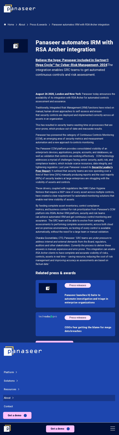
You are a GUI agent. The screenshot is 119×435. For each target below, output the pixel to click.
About (7, 313)
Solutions (9, 296)
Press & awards (38, 24)
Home (9, 25)
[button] (112, 429)
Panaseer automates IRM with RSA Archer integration (80, 24)
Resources (10, 304)
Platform (9, 287)
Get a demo (57, 428)
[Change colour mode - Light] (21, 345)
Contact (8, 321)
